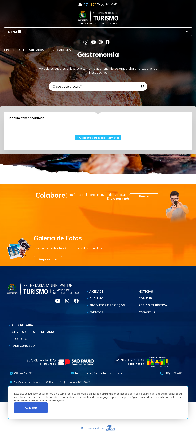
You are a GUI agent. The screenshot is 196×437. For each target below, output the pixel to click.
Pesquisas (20, 339)
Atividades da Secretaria (32, 332)
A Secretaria (22, 325)
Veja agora (48, 259)
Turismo (96, 298)
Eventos (96, 312)
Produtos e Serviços (107, 305)
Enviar (144, 196)
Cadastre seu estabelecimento (98, 137)
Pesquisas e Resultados (25, 49)
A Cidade (96, 291)
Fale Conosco (23, 346)
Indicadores (61, 49)
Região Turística (153, 305)
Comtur (145, 298)
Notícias (146, 291)
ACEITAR (31, 407)
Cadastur (147, 312)
